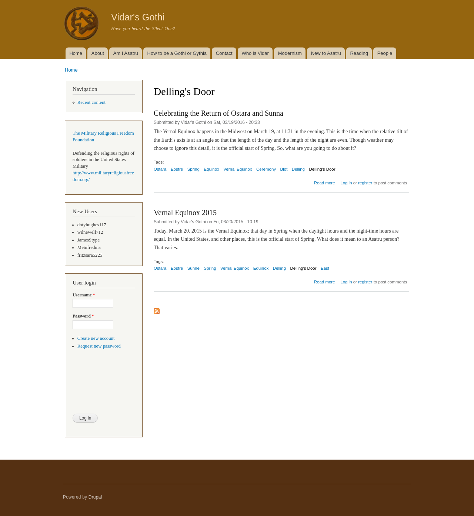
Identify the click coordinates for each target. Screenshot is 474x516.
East (325, 268)
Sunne (193, 268)
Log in (346, 183)
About (97, 53)
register (365, 183)
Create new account (96, 338)
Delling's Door (322, 169)
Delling (298, 169)
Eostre (177, 169)
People (384, 53)
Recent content (91, 102)
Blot (284, 169)
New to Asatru (326, 53)
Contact (224, 53)
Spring (193, 169)
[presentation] (103, 386)
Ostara (160, 169)
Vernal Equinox (237, 169)
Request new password (99, 346)
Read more (324, 183)
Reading (359, 53)
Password (83, 316)
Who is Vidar (254, 53)
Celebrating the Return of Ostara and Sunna (218, 113)
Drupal (95, 497)
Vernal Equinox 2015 (185, 212)
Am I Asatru (125, 53)
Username (84, 295)
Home (75, 53)
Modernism (290, 53)
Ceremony (266, 169)
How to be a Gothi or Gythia (177, 53)
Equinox (211, 169)
